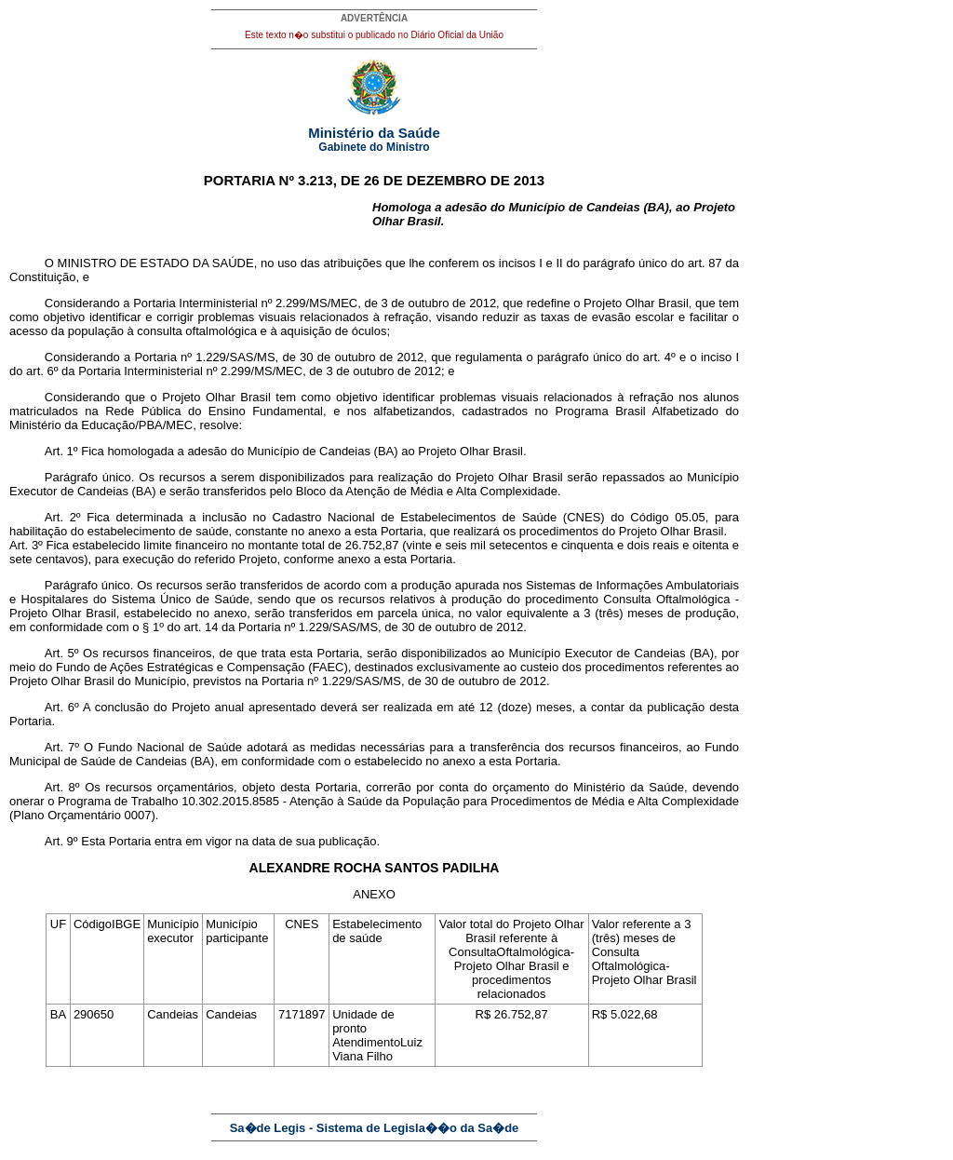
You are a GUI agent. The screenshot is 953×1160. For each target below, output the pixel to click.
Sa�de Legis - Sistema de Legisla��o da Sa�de (374, 1128)
